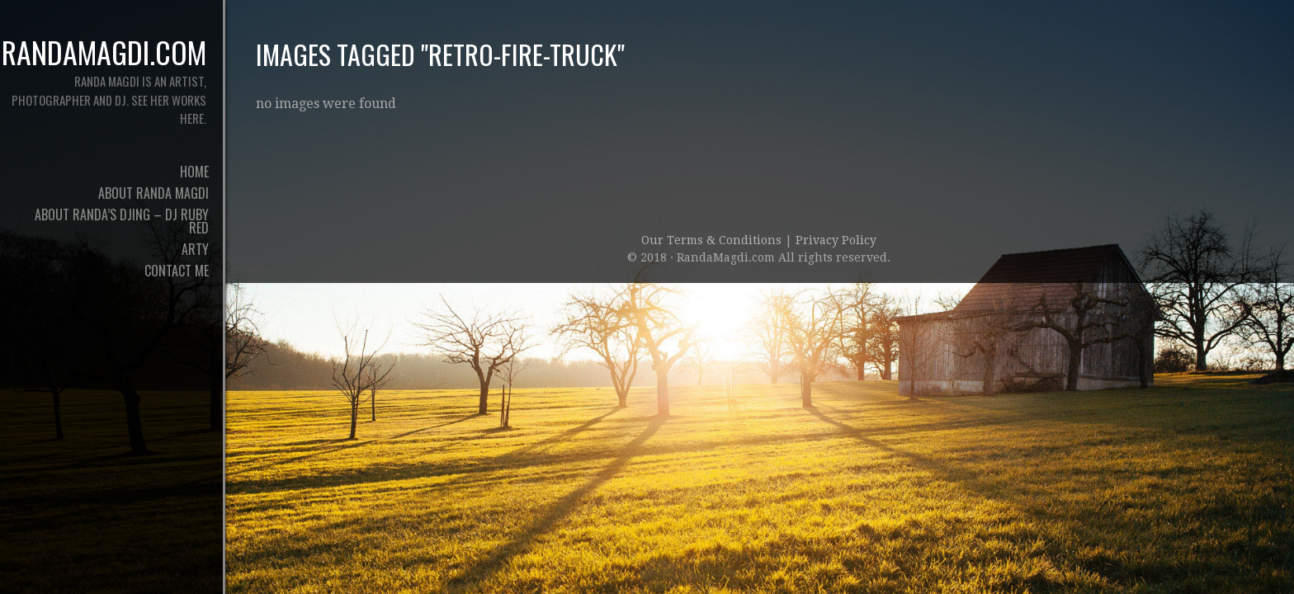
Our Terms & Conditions (713, 240)
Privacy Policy (836, 240)
